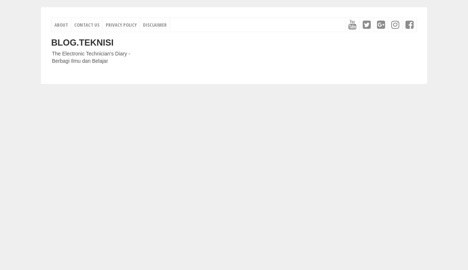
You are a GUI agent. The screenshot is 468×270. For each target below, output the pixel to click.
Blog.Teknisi (82, 42)
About (61, 25)
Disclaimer (155, 25)
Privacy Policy (121, 25)
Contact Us (86, 25)
